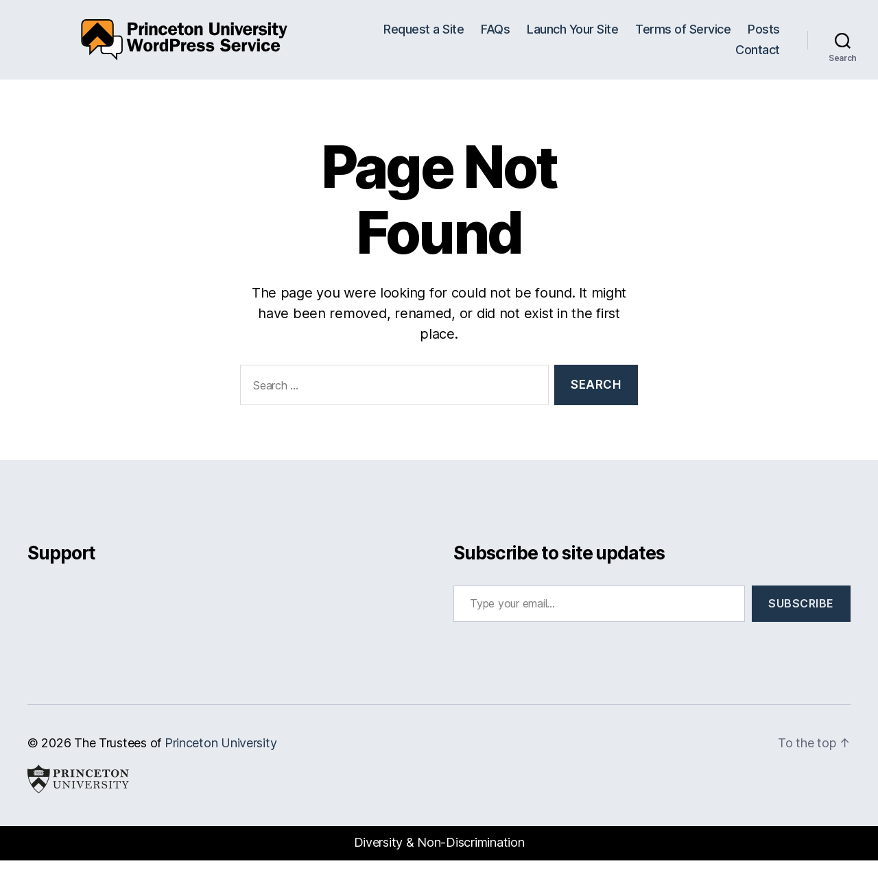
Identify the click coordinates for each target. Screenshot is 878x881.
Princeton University (221, 763)
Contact (757, 60)
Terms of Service (683, 39)
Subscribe (801, 624)
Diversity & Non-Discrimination (439, 863)
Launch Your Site (572, 39)
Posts (764, 39)
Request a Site (423, 39)
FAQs (495, 39)
